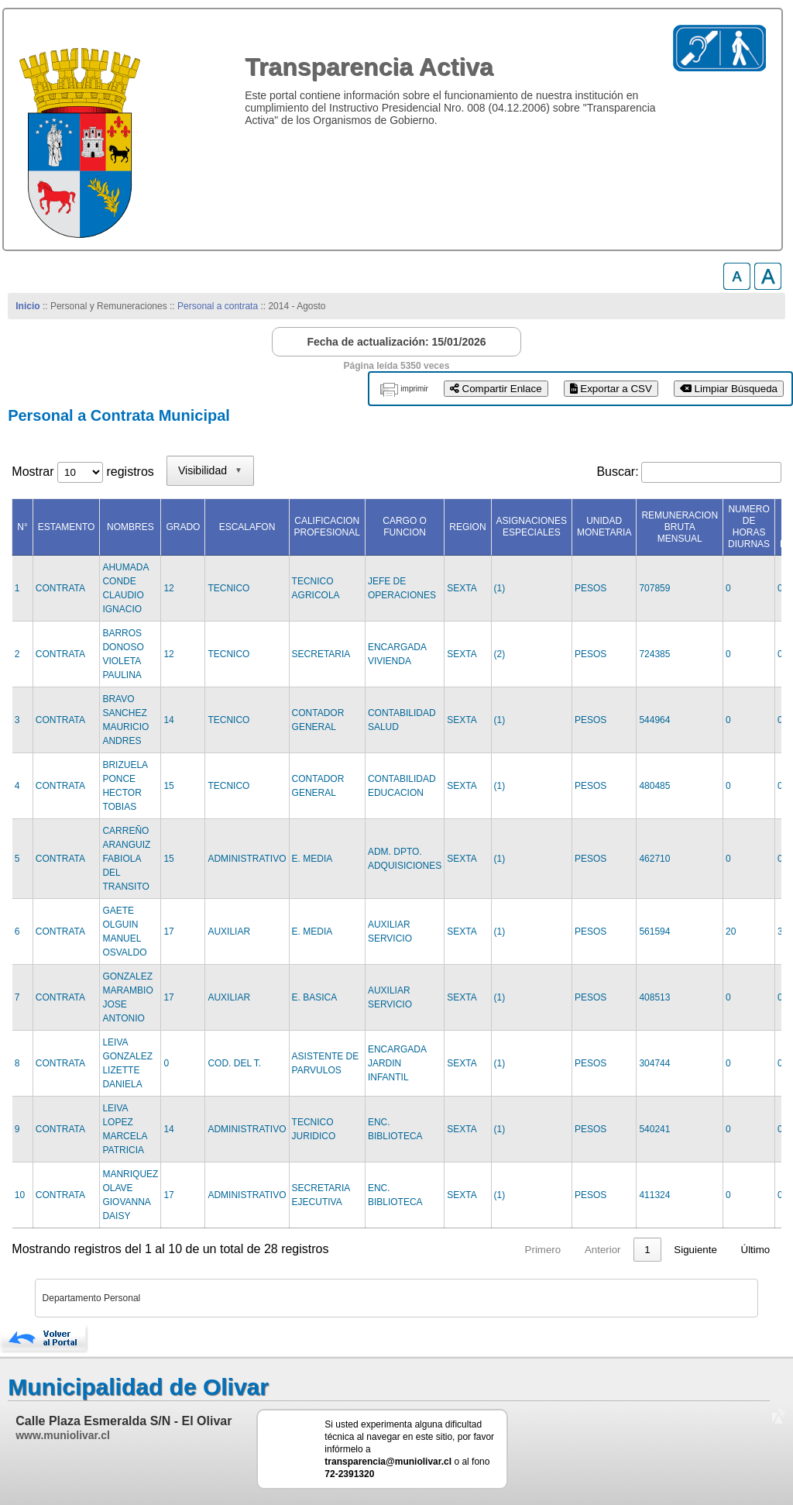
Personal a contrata (217, 306)
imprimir (414, 388)
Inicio (27, 306)
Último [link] (756, 1249)
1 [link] (588, 1249)
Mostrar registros (82, 471)
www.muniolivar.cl (62, 1435)
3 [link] (647, 1249)
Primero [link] (483, 1249)
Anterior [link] (544, 1249)
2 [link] (617, 1249)
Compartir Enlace (496, 388)
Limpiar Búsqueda (729, 388)
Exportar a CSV (611, 388)
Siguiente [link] (695, 1249)
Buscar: (617, 471)
